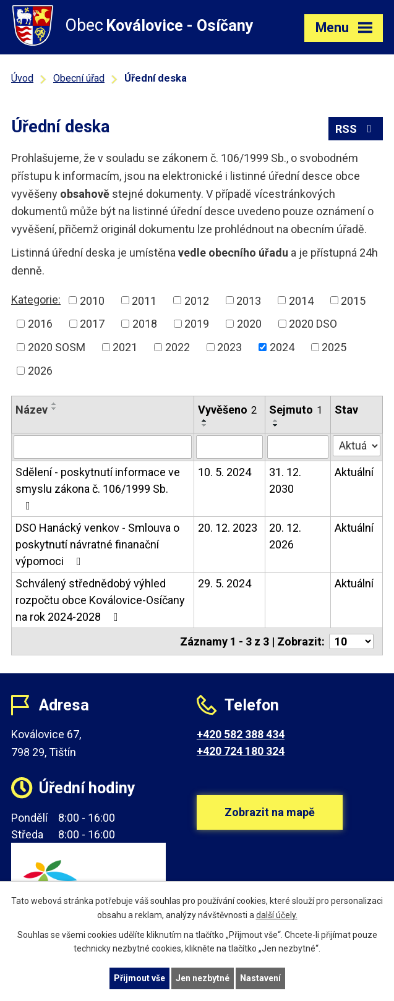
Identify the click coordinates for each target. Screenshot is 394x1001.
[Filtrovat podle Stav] (356, 445)
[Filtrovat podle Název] (103, 447)
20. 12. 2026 (285, 536)
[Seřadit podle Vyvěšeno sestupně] (205, 425)
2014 (301, 300)
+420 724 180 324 (241, 750)
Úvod (22, 78)
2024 (282, 347)
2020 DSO (313, 323)
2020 (249, 323)
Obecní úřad (79, 78)
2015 (353, 300)
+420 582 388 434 (241, 734)
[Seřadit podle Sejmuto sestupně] (276, 425)
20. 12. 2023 (227, 527)
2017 (92, 323)
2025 (334, 347)
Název (31, 409)
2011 (144, 300)
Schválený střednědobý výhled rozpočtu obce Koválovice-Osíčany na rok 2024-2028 (100, 600)
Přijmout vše (139, 978)
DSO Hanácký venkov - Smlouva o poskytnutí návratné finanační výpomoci (97, 544)
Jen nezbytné (202, 978)
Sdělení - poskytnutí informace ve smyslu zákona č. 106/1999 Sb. (97, 488)
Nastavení (260, 978)
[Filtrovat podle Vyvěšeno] (229, 447)
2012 (196, 300)
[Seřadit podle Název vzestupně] (54, 403)
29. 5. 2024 (224, 583)
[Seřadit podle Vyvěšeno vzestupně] (205, 420)
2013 (248, 300)
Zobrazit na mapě (270, 812)
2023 (229, 347)
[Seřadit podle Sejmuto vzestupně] (276, 420)
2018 (144, 323)
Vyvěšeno (227, 409)
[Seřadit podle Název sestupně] (54, 408)
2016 (40, 323)
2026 (40, 370)
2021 (125, 347)
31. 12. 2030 (285, 480)
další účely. (277, 915)
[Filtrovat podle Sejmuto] (297, 447)
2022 (177, 347)
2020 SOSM (56, 347)
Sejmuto (295, 409)
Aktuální (354, 472)
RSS (356, 128)
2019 (196, 323)
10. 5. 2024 (224, 472)
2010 (92, 300)
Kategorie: (36, 299)
